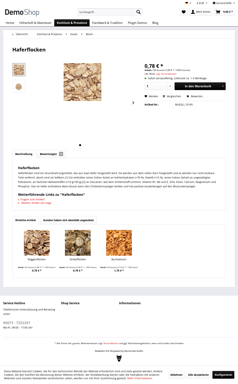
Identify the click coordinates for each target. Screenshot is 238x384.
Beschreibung (23, 154)
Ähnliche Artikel (25, 220)
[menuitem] (109, 12)
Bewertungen (51, 154)
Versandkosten (111, 343)
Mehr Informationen (139, 378)
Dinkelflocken (78, 259)
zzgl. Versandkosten (166, 73)
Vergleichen (172, 96)
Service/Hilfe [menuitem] (222, 3)
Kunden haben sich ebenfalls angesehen (68, 220)
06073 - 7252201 (16, 322)
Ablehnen (176, 374)
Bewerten (195, 96)
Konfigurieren (223, 374)
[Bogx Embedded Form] (119, 358)
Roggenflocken (37, 259)
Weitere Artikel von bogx (34, 203)
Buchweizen (118, 259)
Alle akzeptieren (198, 374)
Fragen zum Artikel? (31, 199)
